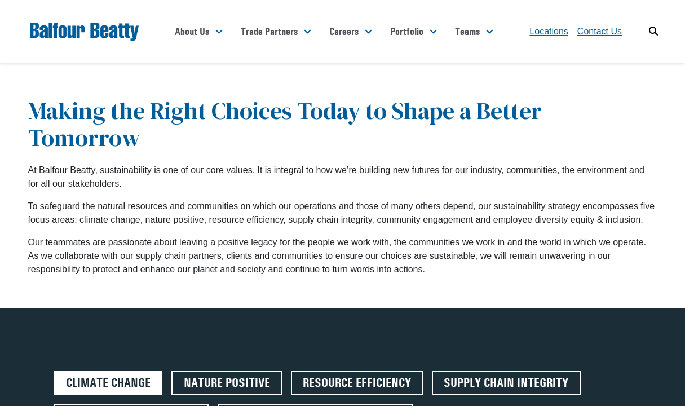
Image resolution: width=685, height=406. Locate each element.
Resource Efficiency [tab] (357, 383)
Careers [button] (344, 31)
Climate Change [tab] (108, 383)
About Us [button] (192, 31)
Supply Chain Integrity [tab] (506, 383)
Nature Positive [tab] (227, 383)
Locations (548, 31)
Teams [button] (467, 31)
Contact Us (599, 31)
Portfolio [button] (406, 31)
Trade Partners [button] (269, 31)
